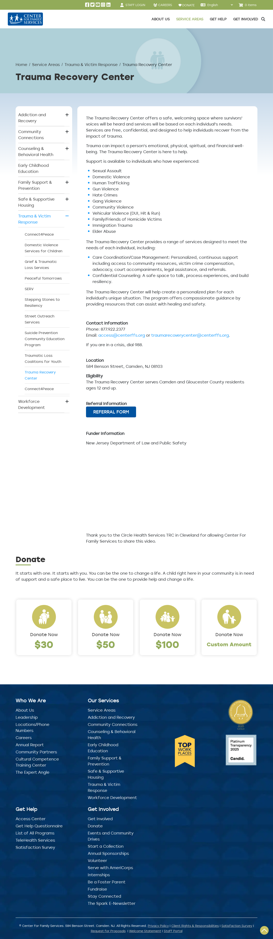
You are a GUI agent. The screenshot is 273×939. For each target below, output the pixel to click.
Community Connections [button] (31, 134)
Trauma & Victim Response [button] (34, 219)
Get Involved (100, 818)
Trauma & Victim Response (91, 64)
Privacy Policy (158, 926)
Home (21, 64)
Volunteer (97, 860)
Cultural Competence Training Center (37, 762)
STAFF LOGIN (135, 5)
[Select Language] (220, 5)
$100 (167, 644)
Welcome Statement (145, 931)
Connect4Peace (39, 234)
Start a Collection (106, 846)
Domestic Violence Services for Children (43, 248)
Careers (24, 737)
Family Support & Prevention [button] (35, 185)
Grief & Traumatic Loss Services (41, 264)
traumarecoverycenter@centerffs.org (190, 335)
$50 (105, 644)
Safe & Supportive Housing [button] (36, 202)
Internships (99, 874)
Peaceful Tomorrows (43, 278)
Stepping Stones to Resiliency (42, 302)
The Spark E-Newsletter (111, 903)
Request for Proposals (108, 931)
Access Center (31, 818)
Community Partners (36, 751)
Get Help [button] (218, 19)
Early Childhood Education (33, 168)
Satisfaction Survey (35, 847)
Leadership (27, 717)
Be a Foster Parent (106, 881)
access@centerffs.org (121, 335)
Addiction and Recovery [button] (32, 117)
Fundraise (97, 889)
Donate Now (44, 634)
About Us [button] (160, 19)
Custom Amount (229, 644)
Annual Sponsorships (108, 853)
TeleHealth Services (35, 840)
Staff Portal (173, 931)
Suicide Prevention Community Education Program (45, 338)
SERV (29, 288)
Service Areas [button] (189, 19)
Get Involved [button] (245, 19)
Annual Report (30, 744)
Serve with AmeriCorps (110, 867)
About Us (25, 710)
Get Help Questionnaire (39, 825)
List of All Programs (35, 833)
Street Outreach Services (39, 319)
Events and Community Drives (111, 836)
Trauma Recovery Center (40, 375)
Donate (95, 825)
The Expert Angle (32, 772)
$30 (43, 644)
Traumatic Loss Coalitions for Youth (43, 358)
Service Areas (46, 64)
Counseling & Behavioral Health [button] (35, 151)
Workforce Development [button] (31, 404)
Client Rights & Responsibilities (195, 926)
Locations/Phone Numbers (32, 727)
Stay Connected (104, 896)
